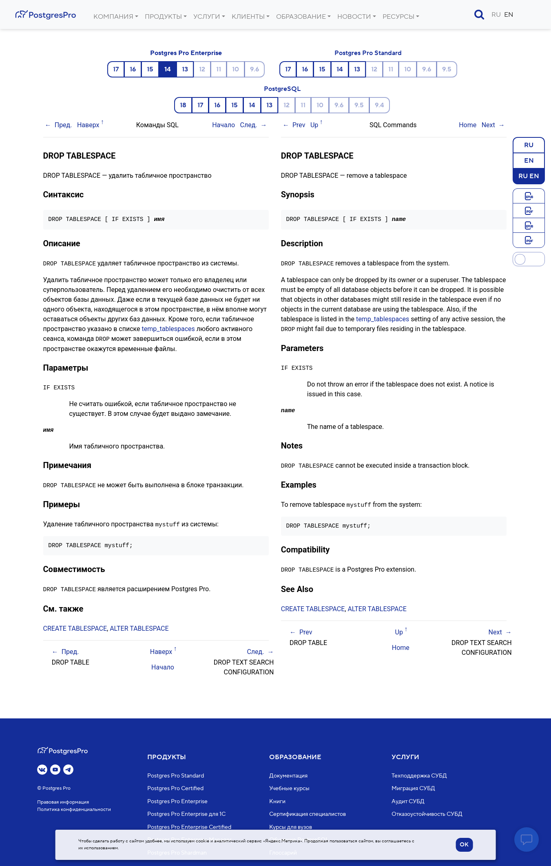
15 (150, 69)
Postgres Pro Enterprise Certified (189, 827)
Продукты (163, 17)
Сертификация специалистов (307, 814)
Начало (223, 125)
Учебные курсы (289, 788)
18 (183, 105)
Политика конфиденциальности (74, 809)
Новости (354, 17)
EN (508, 15)
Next (488, 125)
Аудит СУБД (408, 801)
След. (248, 125)
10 (235, 69)
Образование (301, 17)
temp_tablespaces (168, 328)
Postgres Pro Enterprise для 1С (186, 814)
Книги (277, 801)
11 (218, 69)
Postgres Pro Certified (175, 788)
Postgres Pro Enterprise (186, 53)
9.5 (446, 69)
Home (467, 125)
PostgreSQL (282, 89)
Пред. (63, 125)
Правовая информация (63, 802)
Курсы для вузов (290, 827)
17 (116, 69)
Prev (298, 125)
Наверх (88, 125)
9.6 (254, 69)
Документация (288, 776)
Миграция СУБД (413, 788)
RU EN (528, 175)
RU (496, 15)
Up (314, 125)
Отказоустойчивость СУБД (427, 814)
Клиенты (248, 17)
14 (339, 69)
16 (133, 69)
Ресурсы (398, 17)
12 (202, 69)
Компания (113, 17)
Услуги (206, 17)
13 (185, 69)
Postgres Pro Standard (368, 53)
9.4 (379, 105)
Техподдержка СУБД (419, 776)
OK (464, 844)
